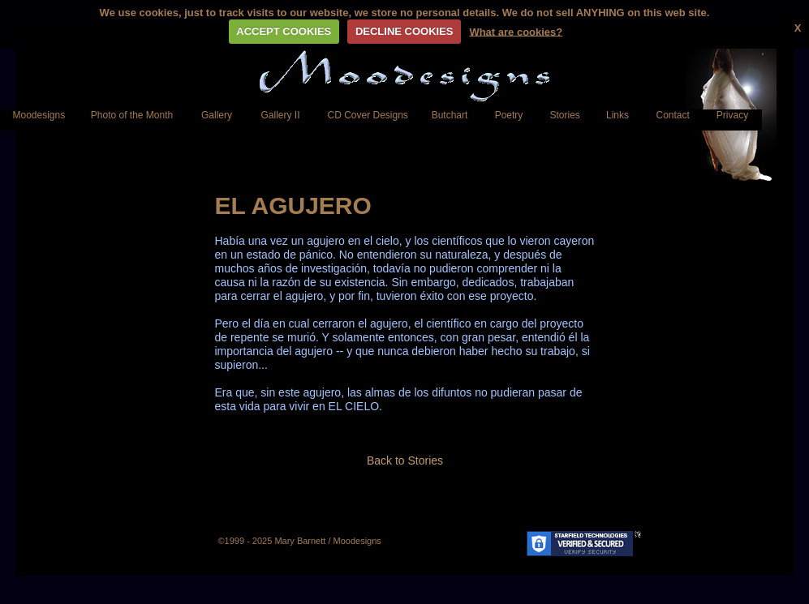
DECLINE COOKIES (404, 31)
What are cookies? (515, 31)
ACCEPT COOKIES (283, 31)
